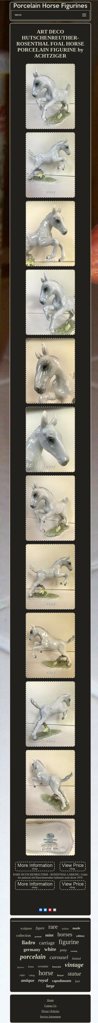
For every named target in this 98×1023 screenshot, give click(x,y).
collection (23, 935)
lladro (28, 942)
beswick (56, 966)
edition (80, 935)
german (38, 936)
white (50, 949)
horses (64, 934)
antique (27, 980)
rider (22, 975)
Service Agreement (50, 1016)
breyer (60, 975)
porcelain (33, 956)
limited (76, 958)
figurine (69, 941)
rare (53, 926)
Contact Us (50, 1005)
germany (32, 949)
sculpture (26, 928)
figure (40, 928)
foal (77, 981)
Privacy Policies (50, 1011)
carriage (47, 942)
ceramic (43, 966)
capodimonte (61, 981)
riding (32, 975)
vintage (74, 964)
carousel (59, 957)
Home (50, 1000)
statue (74, 974)
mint (49, 935)
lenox (31, 966)
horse (45, 973)
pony (63, 950)
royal (43, 980)
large (50, 986)
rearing (74, 951)
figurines (20, 967)
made (76, 928)
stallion (65, 928)
